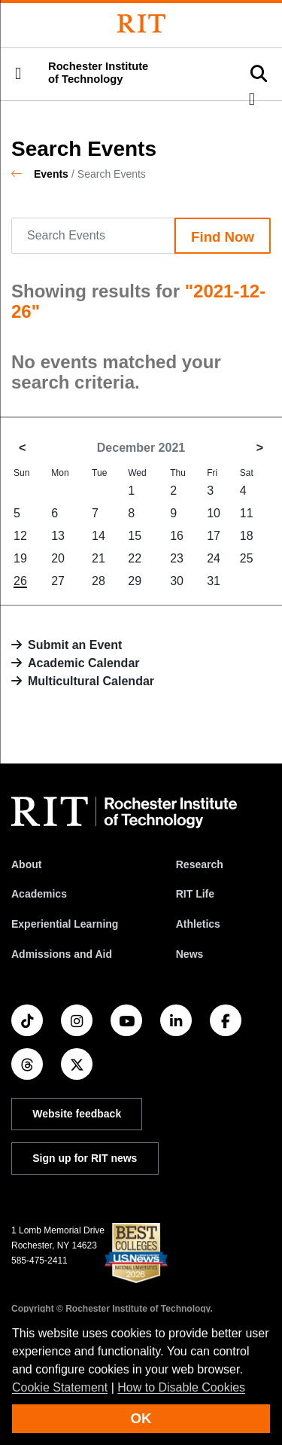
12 (20, 535)
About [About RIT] (26, 864)
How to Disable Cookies (181, 1387)
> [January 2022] (259, 447)
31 (213, 581)
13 (58, 535)
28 (98, 581)
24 (213, 558)
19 (20, 558)
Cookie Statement (60, 1387)
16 (176, 535)
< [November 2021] (22, 447)
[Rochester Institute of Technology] (141, 23)
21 (98, 558)
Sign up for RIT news (84, 1158)
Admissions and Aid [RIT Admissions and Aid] (61, 954)
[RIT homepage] (124, 812)
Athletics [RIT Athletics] (198, 924)
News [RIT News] (190, 954)
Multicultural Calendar (91, 681)
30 (176, 581)
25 (246, 558)
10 (213, 513)
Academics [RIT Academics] (39, 894)
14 (98, 535)
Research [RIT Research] (199, 864)
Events (51, 174)
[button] (18, 73)
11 (246, 513)
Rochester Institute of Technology (98, 72)
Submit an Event (75, 645)
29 (134, 581)
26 (20, 581)
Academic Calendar (84, 663)
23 (176, 558)
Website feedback (76, 1114)
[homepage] (22, 174)
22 (134, 558)
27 (58, 581)
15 (134, 535)
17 (213, 535)
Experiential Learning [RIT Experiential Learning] (64, 924)
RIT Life (195, 894)
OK (141, 1418)
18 (246, 535)
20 (58, 558)
